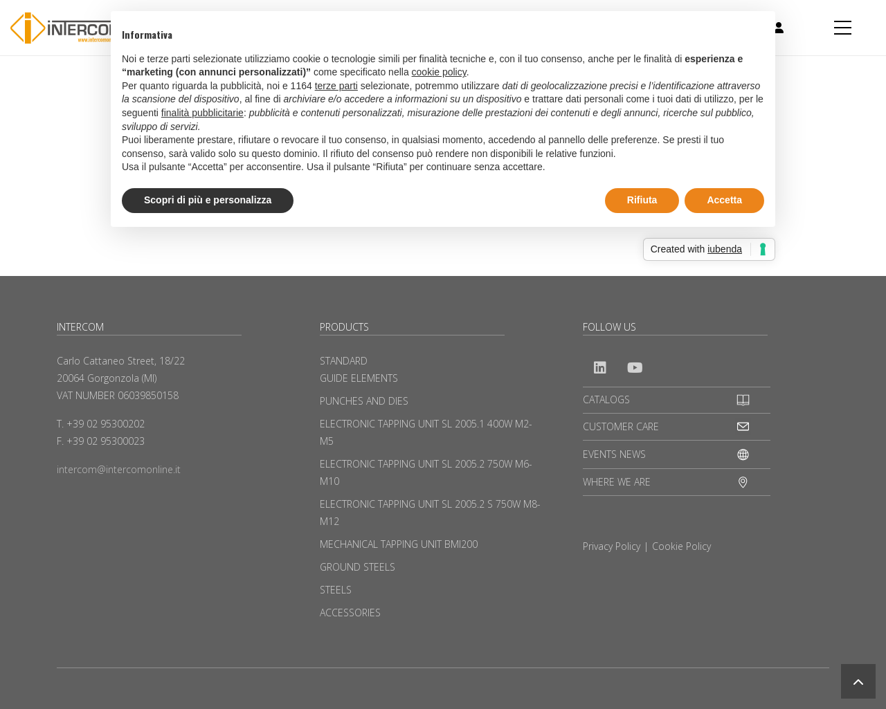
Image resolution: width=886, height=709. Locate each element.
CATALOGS (606, 399)
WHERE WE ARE (617, 481)
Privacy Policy (611, 546)
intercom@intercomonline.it (119, 469)
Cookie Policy (681, 546)
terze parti (336, 85)
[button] (858, 681)
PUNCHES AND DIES (364, 400)
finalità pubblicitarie (202, 112)
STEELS (336, 589)
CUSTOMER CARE (621, 426)
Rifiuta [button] (642, 199)
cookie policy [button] (439, 71)
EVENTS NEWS (614, 454)
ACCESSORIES (350, 612)
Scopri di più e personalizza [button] (207, 199)
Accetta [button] (724, 199)
